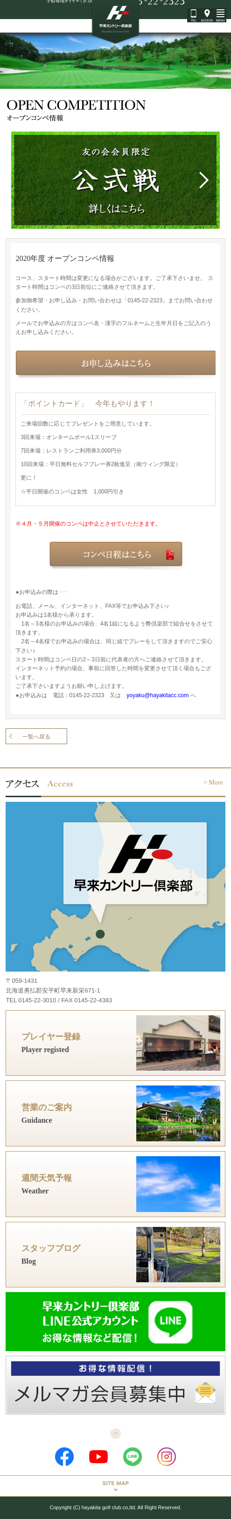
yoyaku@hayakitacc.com (157, 695)
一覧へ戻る (36, 736)
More (216, 782)
